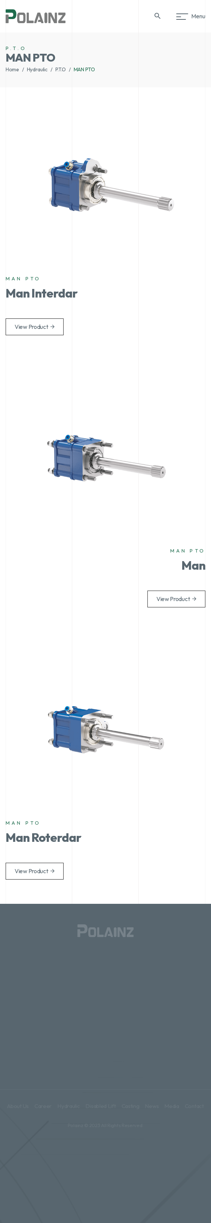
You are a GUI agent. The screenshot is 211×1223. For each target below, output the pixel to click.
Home (12, 69)
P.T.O (60, 69)
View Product (35, 326)
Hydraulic (37, 69)
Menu (192, 16)
